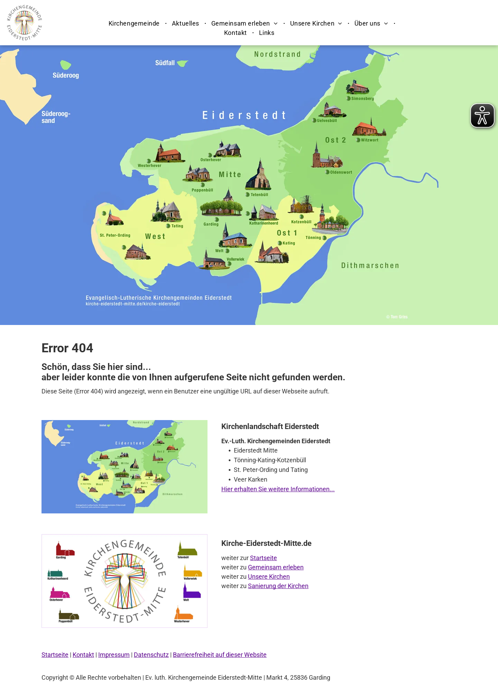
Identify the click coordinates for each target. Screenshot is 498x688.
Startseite (263, 557)
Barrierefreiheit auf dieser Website (220, 654)
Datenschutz (151, 654)
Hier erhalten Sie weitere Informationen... (278, 489)
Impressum (114, 654)
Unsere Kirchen (269, 576)
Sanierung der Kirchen (278, 585)
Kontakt (83, 654)
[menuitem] (135, 23)
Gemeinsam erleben (276, 567)
